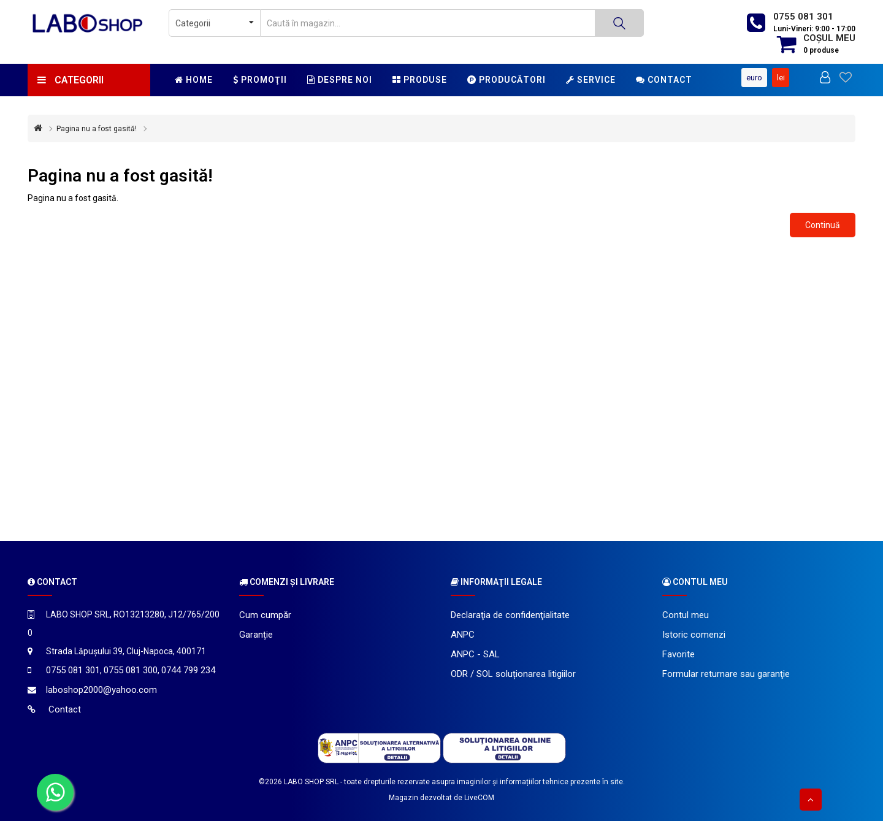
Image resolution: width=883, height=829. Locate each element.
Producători (506, 80)
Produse (419, 80)
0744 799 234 (188, 678)
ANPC (463, 642)
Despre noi (339, 80)
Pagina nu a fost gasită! (96, 136)
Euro (820, 70)
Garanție (256, 642)
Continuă (822, 232)
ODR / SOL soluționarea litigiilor (513, 681)
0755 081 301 (803, 16)
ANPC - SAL (475, 662)
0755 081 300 (131, 678)
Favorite (678, 662)
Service (591, 80)
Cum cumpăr (265, 622)
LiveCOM (479, 805)
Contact (664, 80)
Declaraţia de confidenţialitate (510, 622)
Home (194, 80)
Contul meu (685, 622)
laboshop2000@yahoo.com (101, 697)
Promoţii (260, 80)
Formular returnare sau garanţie (726, 681)
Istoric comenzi (693, 642)
